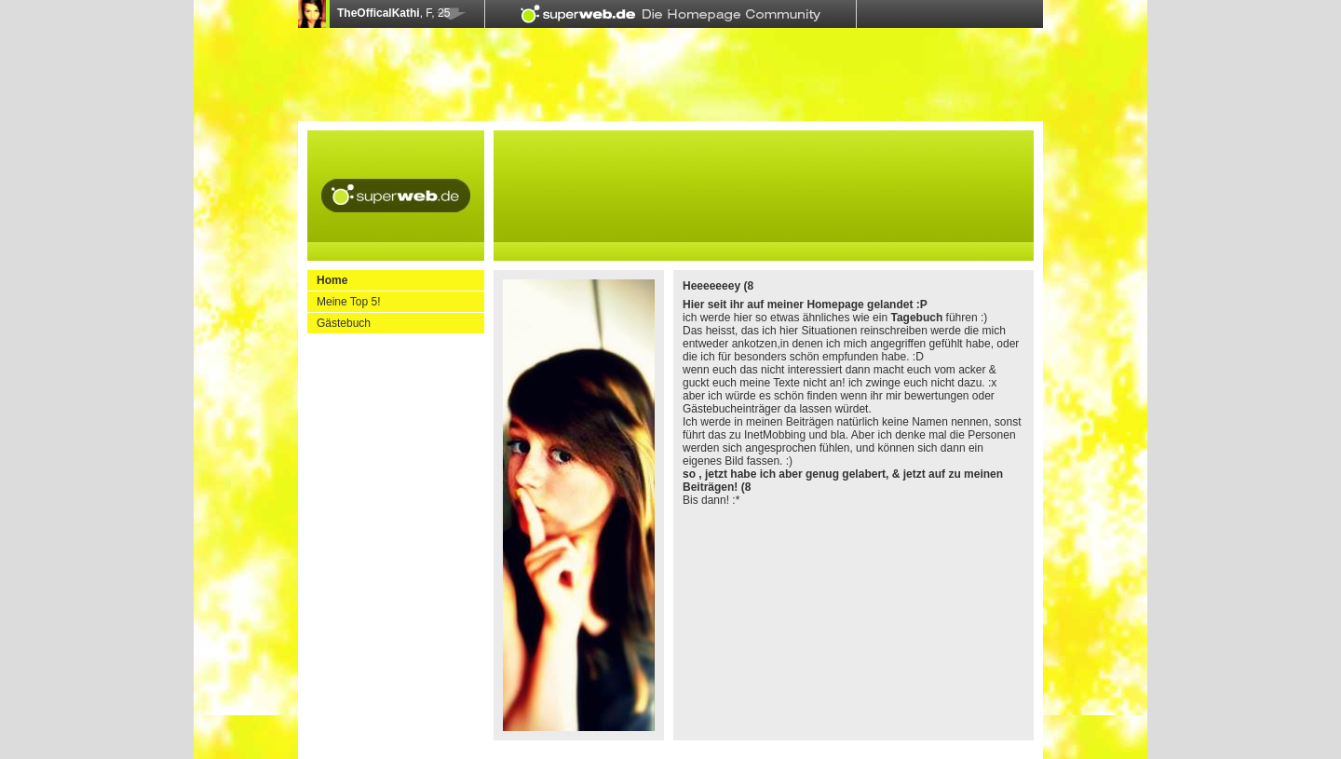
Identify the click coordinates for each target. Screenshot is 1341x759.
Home (332, 280)
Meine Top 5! (349, 301)
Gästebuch (344, 323)
